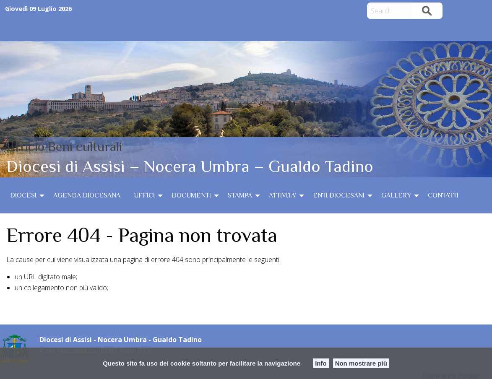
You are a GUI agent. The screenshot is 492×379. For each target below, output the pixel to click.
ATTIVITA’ (282, 195)
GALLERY (396, 195)
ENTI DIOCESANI (338, 195)
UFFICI (144, 195)
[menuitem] (25, 195)
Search (426, 11)
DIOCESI (23, 195)
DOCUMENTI (191, 195)
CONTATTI (443, 195)
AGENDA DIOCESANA (86, 195)
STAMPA (240, 195)
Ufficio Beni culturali (64, 146)
